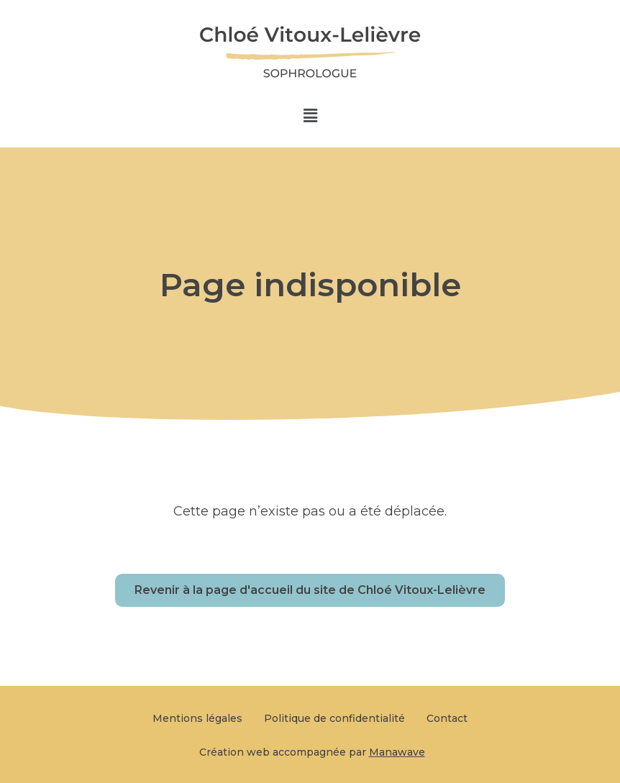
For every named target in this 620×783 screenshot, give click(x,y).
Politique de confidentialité (334, 718)
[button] (310, 115)
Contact (447, 718)
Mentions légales (197, 718)
